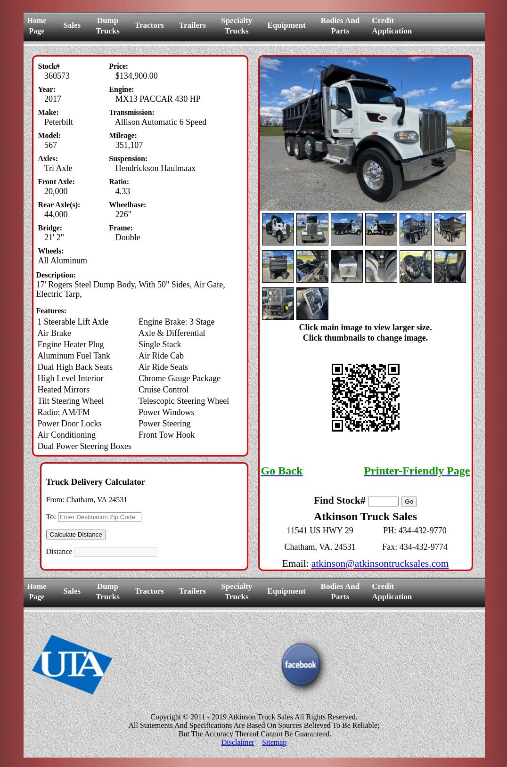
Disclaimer (237, 742)
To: (51, 517)
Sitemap (274, 742)
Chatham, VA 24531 (97, 500)
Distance (59, 551)
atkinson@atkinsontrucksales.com (380, 563)
